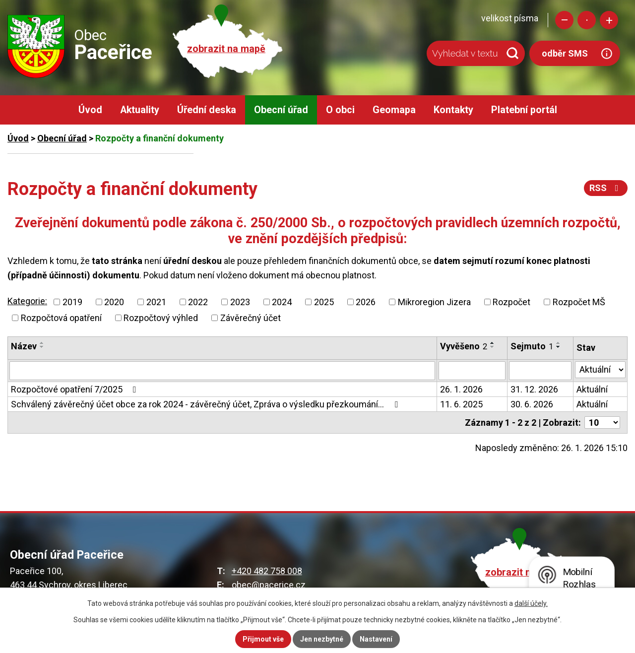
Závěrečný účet (250, 318)
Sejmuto (531, 346)
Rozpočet (511, 302)
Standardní (586, 20)
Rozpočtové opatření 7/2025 (75, 389)
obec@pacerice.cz (269, 585)
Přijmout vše (263, 639)
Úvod (90, 110)
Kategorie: (27, 301)
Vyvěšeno (463, 346)
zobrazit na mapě (226, 49)
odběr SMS (565, 53)
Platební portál (524, 110)
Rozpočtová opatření (61, 318)
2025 (324, 302)
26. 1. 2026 (461, 389)
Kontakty (453, 110)
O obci (340, 110)
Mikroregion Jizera (434, 302)
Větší (609, 20)
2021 (156, 302)
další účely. (531, 603)
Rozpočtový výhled (161, 318)
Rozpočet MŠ (579, 302)
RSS (606, 188)
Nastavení (376, 639)
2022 (198, 302)
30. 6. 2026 (531, 404)
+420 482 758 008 (267, 571)
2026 (366, 302)
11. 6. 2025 (461, 404)
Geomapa (394, 110)
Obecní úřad (281, 110)
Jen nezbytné (321, 639)
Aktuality (139, 110)
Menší (564, 20)
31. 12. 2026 (534, 389)
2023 (240, 302)
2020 (114, 302)
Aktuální (592, 389)
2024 (282, 302)
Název (24, 346)
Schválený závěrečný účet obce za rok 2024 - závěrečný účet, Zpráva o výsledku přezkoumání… (206, 404)
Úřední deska (206, 110)
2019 (72, 302)
